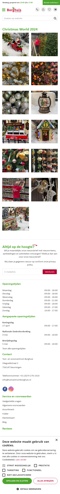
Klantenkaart (8, 417)
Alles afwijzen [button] (45, 480)
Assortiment (8, 409)
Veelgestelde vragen (11, 401)
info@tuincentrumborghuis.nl (16, 379)
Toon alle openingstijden (14, 348)
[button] (30, 488)
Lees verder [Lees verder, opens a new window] (21, 459)
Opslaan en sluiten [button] (17, 480)
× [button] (56, 440)
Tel (37, 9)
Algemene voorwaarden (13, 405)
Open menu (3, 9)
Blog (4, 422)
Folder (5, 413)
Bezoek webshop (51, 2)
